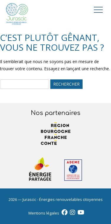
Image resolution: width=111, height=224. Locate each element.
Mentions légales (43, 213)
